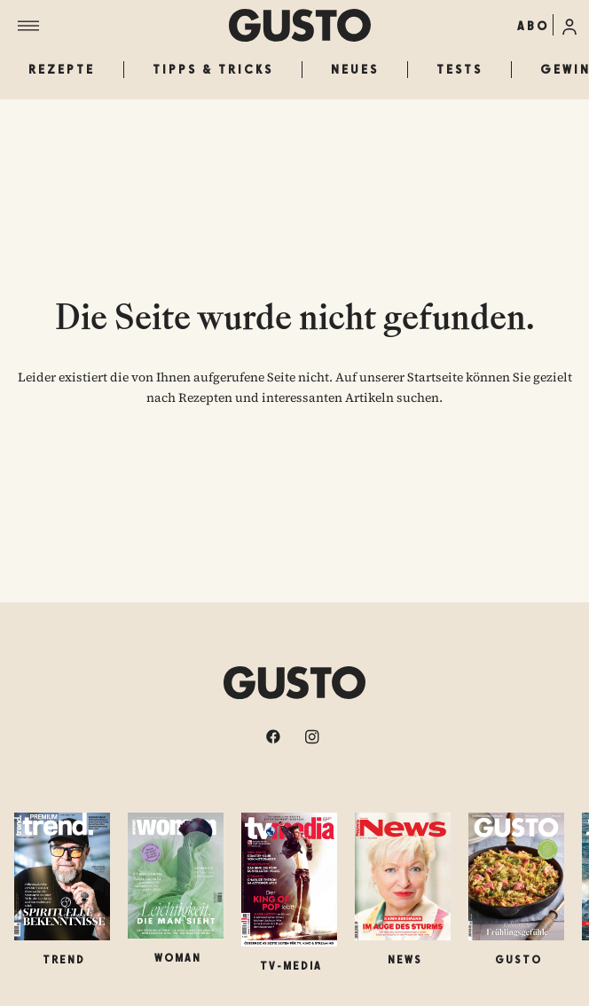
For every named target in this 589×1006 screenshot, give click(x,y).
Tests (459, 69)
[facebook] (275, 736)
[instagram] (314, 736)
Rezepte (61, 69)
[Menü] (123, 25)
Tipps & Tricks (213, 69)
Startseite (435, 377)
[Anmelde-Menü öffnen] (569, 24)
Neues (355, 69)
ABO (533, 26)
